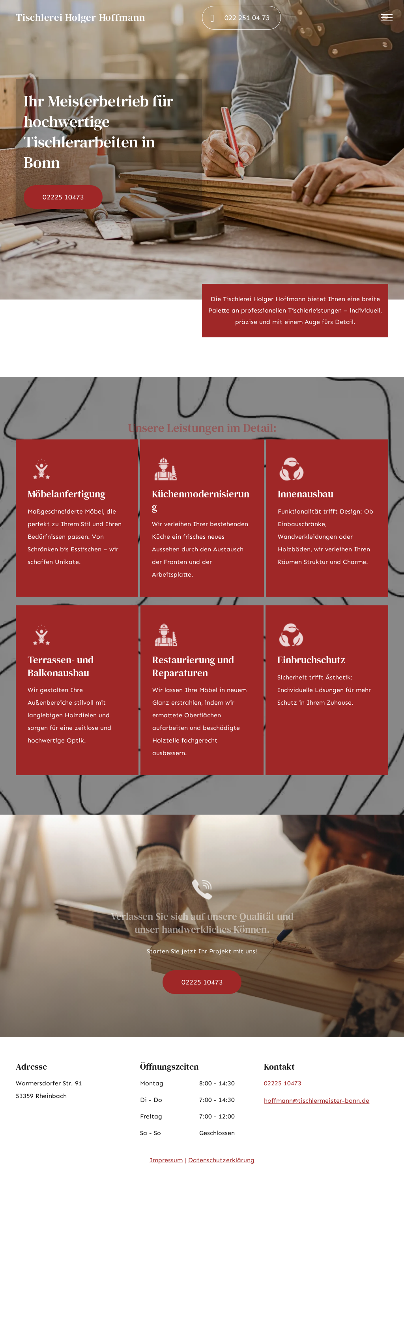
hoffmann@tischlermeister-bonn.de (316, 1100)
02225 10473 (282, 1083)
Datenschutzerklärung (221, 1160)
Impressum (166, 1160)
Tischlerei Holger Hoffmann (80, 17)
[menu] (386, 17)
